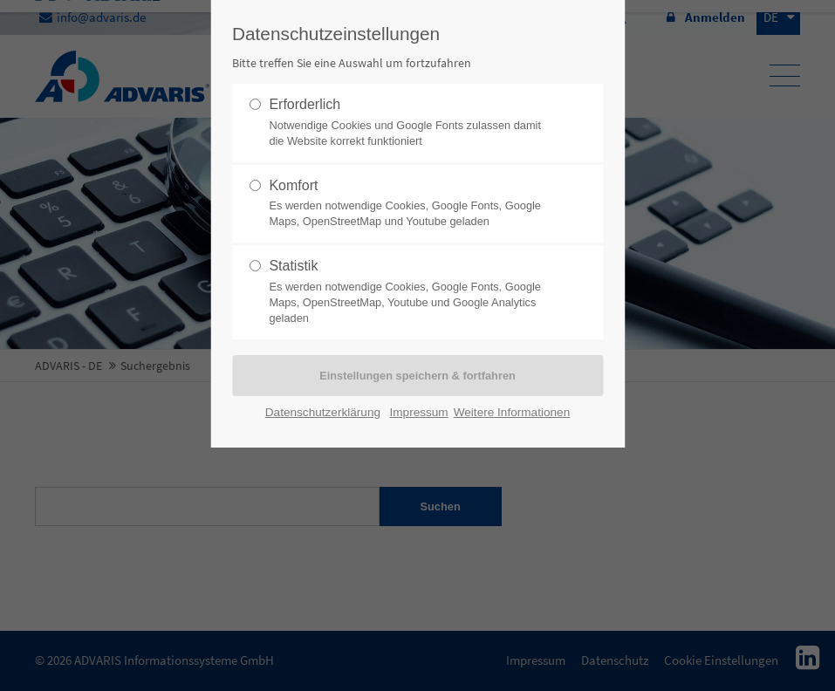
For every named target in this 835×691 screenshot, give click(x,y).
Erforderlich (410, 123)
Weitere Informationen (512, 412)
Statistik (410, 292)
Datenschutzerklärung (322, 412)
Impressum (418, 412)
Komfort (410, 204)
